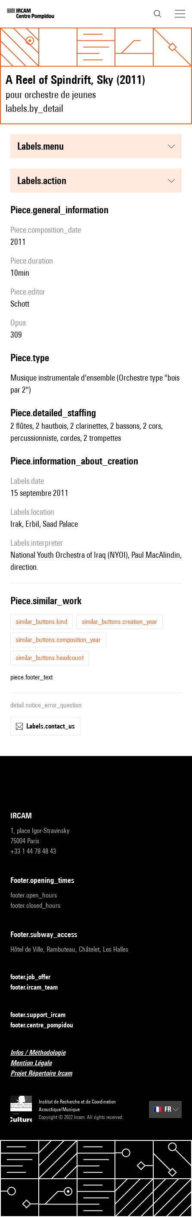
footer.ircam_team (39, 987)
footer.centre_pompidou (47, 1025)
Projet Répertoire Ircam (46, 1073)
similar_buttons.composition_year (58, 640)
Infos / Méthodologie (43, 1052)
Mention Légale (36, 1063)
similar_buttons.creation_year (119, 622)
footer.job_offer (35, 977)
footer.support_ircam (43, 1015)
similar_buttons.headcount (50, 658)
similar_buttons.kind (41, 622)
